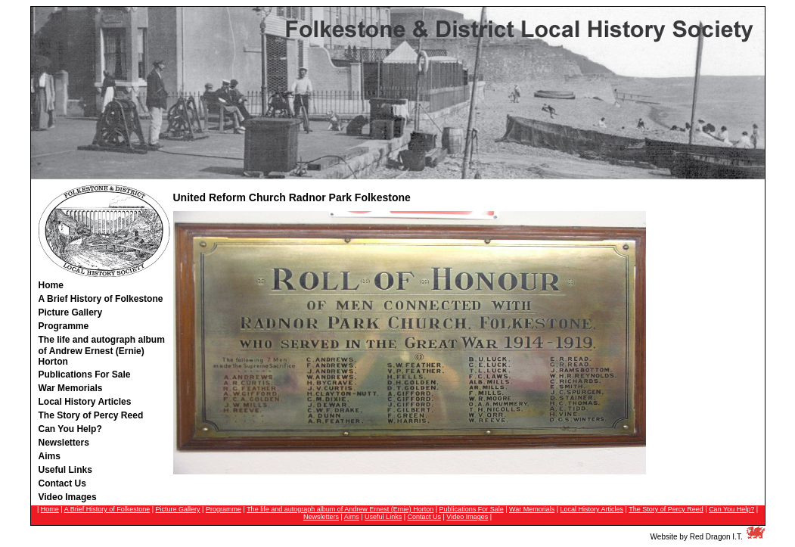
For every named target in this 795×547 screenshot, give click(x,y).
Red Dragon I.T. (716, 537)
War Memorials (531, 509)
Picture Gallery (178, 509)
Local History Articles (592, 509)
